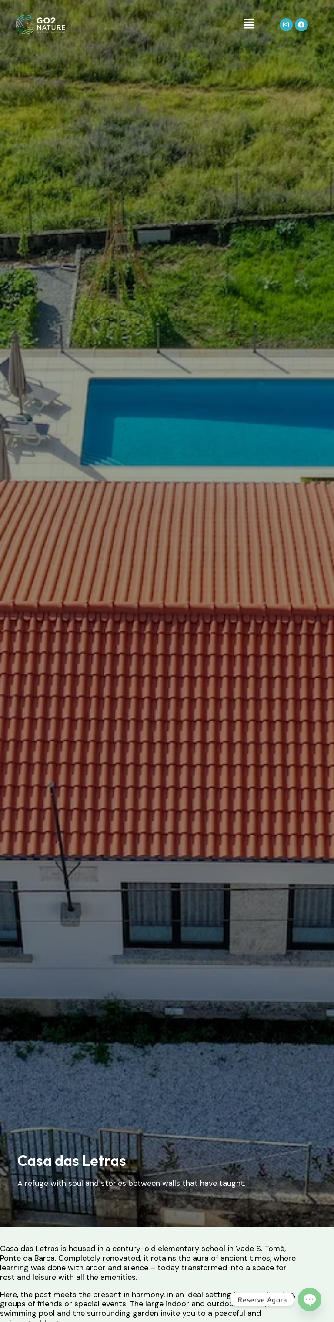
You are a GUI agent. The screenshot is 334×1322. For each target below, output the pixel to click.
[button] (248, 25)
